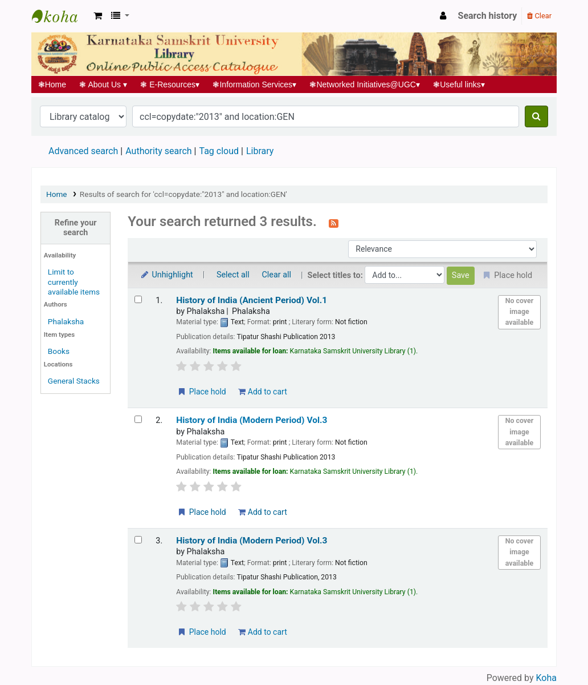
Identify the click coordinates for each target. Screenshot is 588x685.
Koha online (60, 16)
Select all (233, 275)
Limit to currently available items (74, 281)
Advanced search (83, 151)
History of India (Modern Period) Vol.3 (251, 420)
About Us (103, 84)
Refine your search (76, 227)
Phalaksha (66, 321)
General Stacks (74, 380)
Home (52, 84)
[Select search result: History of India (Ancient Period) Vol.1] (138, 299)
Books (59, 351)
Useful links (459, 84)
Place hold (201, 391)
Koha (546, 677)
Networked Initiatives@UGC (365, 84)
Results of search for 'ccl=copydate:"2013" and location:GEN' (183, 194)
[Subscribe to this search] (333, 222)
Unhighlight (166, 275)
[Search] (536, 116)
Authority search (158, 151)
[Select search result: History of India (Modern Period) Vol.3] (138, 419)
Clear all (276, 275)
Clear (539, 15)
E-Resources (170, 84)
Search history (487, 15)
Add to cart (262, 391)
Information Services (254, 84)
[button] (98, 16)
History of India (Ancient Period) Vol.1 (251, 300)
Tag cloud (219, 151)
